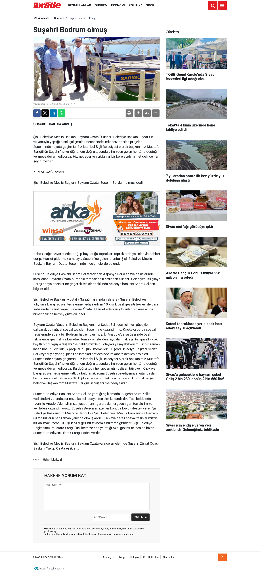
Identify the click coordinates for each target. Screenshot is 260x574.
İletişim (134, 557)
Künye (122, 557)
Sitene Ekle (169, 557)
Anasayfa (41, 18)
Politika (135, 5)
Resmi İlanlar (79, 5)
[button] (138, 113)
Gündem (101, 5)
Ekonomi (118, 5)
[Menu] (222, 5)
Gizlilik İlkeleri (151, 557)
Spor (150, 5)
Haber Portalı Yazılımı (51, 568)
